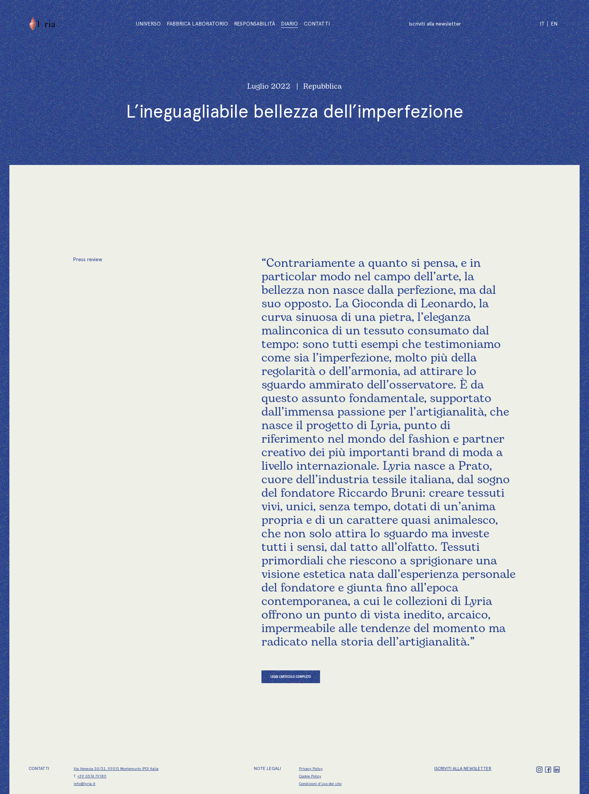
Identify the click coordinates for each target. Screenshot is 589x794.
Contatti (317, 24)
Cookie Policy (310, 776)
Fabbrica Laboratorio (197, 24)
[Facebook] (548, 769)
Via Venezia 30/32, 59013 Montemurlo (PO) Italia (116, 769)
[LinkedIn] (556, 769)
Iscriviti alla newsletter (435, 24)
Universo (148, 24)
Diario (289, 24)
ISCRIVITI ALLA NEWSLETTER (462, 768)
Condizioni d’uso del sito (320, 784)
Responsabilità (254, 24)
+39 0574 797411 (91, 776)
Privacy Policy (311, 769)
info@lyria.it (84, 784)
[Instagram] (540, 769)
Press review (87, 259)
